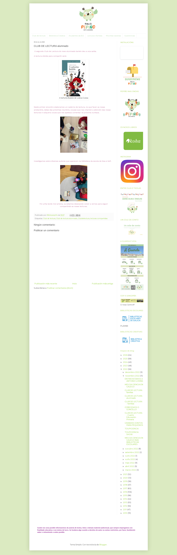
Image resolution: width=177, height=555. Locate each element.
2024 (125, 362)
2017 (125, 488)
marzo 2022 (130, 470)
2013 (125, 502)
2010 (125, 513)
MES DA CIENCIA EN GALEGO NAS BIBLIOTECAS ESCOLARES (134, 441)
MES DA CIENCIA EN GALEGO (134, 385)
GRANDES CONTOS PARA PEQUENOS (134, 424)
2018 (125, 485)
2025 (125, 359)
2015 (125, 495)
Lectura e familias (94, 36)
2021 (125, 474)
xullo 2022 (130, 456)
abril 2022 (130, 466)
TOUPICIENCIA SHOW (132, 433)
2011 (125, 510)
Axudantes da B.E (76, 36)
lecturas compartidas (98, 218)
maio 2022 (130, 463)
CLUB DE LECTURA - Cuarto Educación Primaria (133, 416)
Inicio (74, 284)
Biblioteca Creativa (57, 36)
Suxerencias (130, 36)
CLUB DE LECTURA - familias (133, 403)
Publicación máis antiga (102, 284)
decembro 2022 (132, 372)
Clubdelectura (84, 218)
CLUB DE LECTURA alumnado (133, 397)
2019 (125, 481)
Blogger (103, 545)
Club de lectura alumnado (66, 218)
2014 (125, 499)
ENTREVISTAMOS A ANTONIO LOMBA (134, 380)
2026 (125, 355)
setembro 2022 (132, 452)
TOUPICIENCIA (132, 429)
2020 (125, 478)
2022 (125, 369)
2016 (125, 492)
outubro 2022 (132, 449)
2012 (125, 506)
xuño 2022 (130, 459)
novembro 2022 (132, 376)
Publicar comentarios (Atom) (60, 288)
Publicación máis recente (45, 284)
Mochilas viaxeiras (113, 36)
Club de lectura (38, 36)
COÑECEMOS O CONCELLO (132, 408)
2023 (125, 366)
